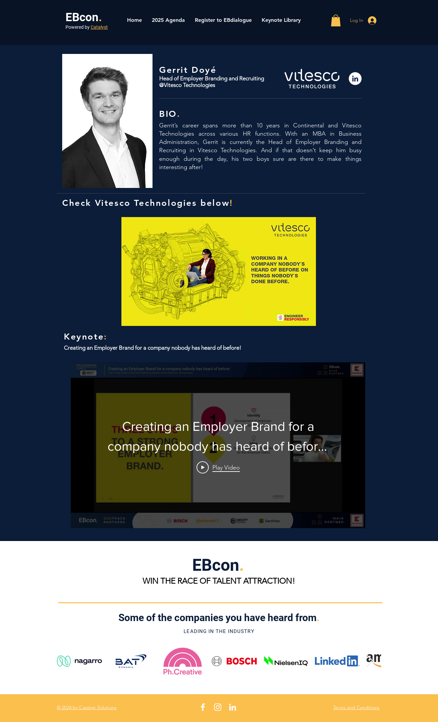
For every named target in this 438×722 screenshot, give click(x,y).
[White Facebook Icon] (203, 707)
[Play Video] (218, 467)
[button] (336, 20)
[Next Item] (369, 660)
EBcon (82, 17)
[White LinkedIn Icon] (233, 707)
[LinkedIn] (355, 78)
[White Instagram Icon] (218, 707)
